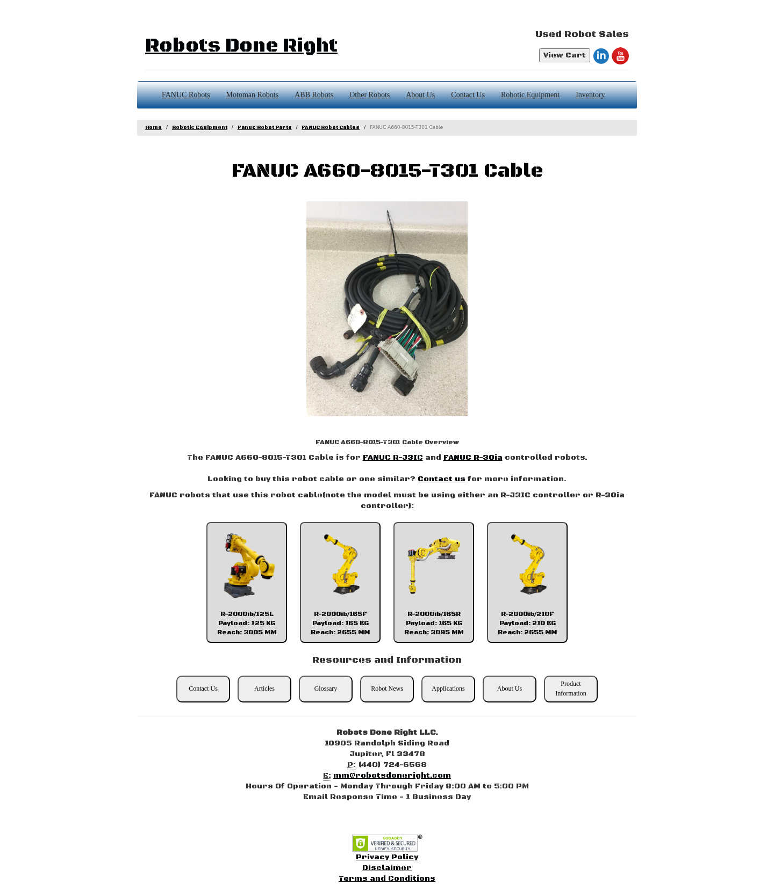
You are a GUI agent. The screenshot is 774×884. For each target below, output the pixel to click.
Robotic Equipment (530, 95)
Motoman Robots (252, 95)
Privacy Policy (387, 857)
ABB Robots (314, 95)
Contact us (441, 479)
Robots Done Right (241, 46)
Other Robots (369, 95)
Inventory (590, 95)
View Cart (564, 55)
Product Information (570, 688)
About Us (420, 95)
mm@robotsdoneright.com (392, 775)
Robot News (387, 688)
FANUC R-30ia (473, 457)
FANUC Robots (186, 95)
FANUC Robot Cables (331, 128)
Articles (264, 688)
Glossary (326, 688)
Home (153, 128)
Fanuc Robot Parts (265, 128)
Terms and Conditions (387, 878)
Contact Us (468, 95)
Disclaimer (387, 868)
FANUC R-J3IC (393, 457)
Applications (448, 688)
